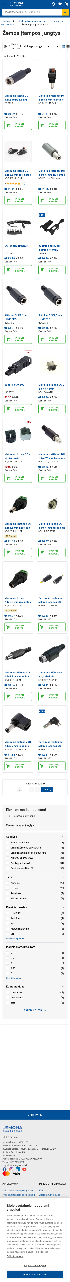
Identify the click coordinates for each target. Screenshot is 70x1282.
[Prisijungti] (53, 4)
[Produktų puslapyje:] (47, 46)
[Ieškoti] (65, 12)
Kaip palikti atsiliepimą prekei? (19, 1190)
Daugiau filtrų (35, 1010)
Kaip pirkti (44, 1190)
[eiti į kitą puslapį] (47, 789)
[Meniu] (4, 4)
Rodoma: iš (14, 56)
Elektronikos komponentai (32, 21)
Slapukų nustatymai (35, 1265)
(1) (24, 183)
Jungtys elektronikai (21, 816)
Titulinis (5, 21)
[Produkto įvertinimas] (14, 184)
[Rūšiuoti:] (56, 46)
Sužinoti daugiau (15, 1256)
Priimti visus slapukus (35, 1274)
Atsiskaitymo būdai (50, 1194)
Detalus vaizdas (15, 46)
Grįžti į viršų (35, 1114)
